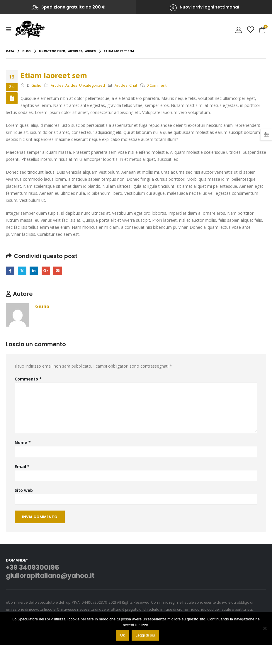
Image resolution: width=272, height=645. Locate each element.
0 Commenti (157, 85)
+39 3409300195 (32, 567)
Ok (122, 635)
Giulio (36, 85)
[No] (265, 628)
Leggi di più (145, 635)
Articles (57, 85)
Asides (71, 85)
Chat (133, 85)
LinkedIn (34, 271)
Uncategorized (92, 85)
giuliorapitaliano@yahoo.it (50, 576)
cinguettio (22, 271)
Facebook (10, 271)
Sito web (24, 490)
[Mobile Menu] (10, 29)
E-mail (57, 271)
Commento (28, 379)
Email (22, 466)
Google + (46, 271)
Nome (23, 442)
